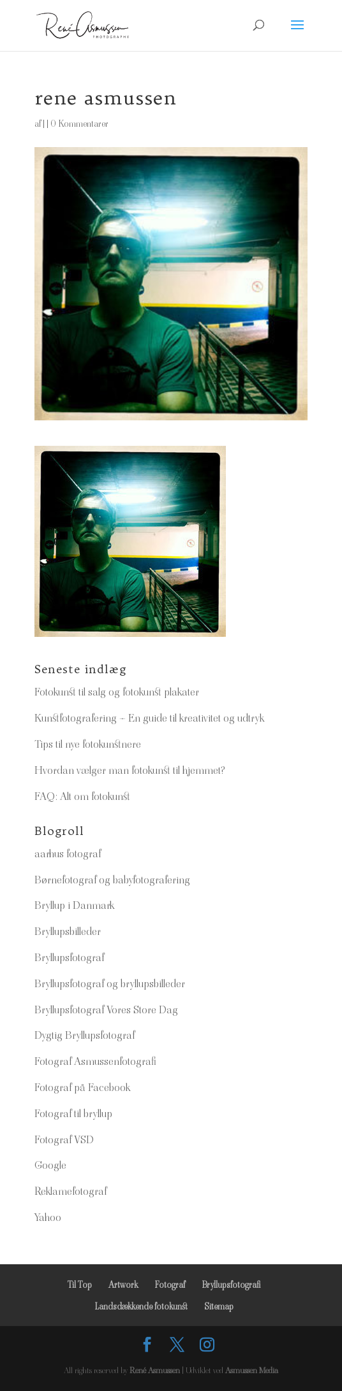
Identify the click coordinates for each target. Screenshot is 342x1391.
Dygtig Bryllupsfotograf (84, 1035)
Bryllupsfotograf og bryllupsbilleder (109, 983)
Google (50, 1165)
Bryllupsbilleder (67, 931)
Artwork (123, 1284)
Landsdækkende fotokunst (141, 1306)
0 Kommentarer (79, 123)
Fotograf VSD (64, 1139)
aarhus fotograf (67, 853)
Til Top (80, 1284)
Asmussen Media (251, 1370)
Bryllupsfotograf (69, 957)
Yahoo (47, 1217)
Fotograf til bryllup (73, 1113)
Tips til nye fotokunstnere (87, 744)
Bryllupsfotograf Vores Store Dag (106, 1009)
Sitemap (219, 1306)
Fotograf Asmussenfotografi (95, 1061)
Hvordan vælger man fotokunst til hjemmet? (129, 770)
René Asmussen (155, 1370)
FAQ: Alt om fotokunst (82, 796)
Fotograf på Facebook (82, 1087)
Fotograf (169, 1284)
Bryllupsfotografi (231, 1284)
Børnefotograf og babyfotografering (112, 879)
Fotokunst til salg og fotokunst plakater (116, 691)
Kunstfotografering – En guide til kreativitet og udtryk (149, 717)
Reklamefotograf (70, 1191)
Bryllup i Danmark (74, 905)
